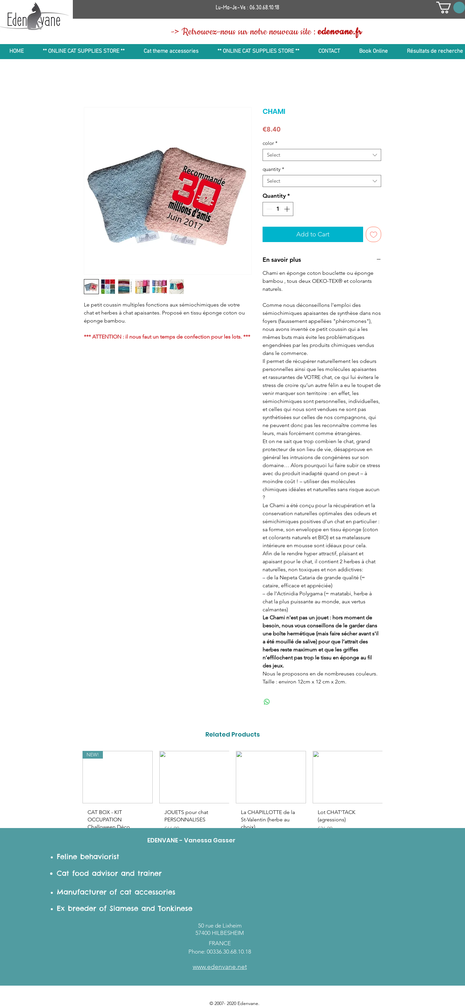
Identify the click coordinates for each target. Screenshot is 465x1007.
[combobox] (322, 155)
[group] (232, 798)
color (270, 143)
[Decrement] (269, 209)
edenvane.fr (340, 32)
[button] (450, 7)
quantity (273, 169)
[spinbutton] (278, 209)
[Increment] (288, 209)
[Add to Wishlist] (373, 234)
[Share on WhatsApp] (267, 702)
